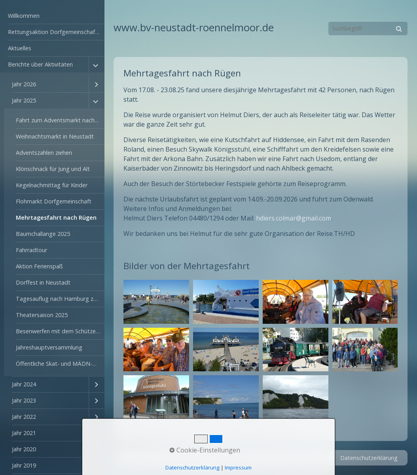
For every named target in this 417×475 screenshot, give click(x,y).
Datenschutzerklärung (369, 458)
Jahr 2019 (24, 465)
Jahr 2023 (24, 400)
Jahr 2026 (24, 84)
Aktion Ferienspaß (39, 266)
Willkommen (24, 15)
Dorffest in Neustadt (43, 282)
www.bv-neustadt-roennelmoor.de (194, 27)
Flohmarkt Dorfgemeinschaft (53, 201)
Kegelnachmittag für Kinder (51, 185)
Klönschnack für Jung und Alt (53, 169)
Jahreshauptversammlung (49, 347)
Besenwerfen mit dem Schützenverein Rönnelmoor (60, 331)
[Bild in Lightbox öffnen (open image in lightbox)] (156, 302)
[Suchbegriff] (368, 28)
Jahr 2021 (24, 433)
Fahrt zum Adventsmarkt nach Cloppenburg (60, 120)
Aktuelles (19, 48)
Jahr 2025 (24, 100)
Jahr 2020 (24, 449)
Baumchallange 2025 (43, 234)
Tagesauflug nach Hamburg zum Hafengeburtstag (60, 298)
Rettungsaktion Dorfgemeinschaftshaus (56, 32)
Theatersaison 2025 (42, 315)
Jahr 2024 (24, 384)
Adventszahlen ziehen (44, 152)
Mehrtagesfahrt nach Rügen (56, 217)
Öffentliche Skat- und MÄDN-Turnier (60, 363)
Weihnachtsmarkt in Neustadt (55, 136)
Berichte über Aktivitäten (40, 64)
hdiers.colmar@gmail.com (293, 218)
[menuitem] (52, 16)
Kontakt (289, 458)
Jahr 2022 (24, 416)
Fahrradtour (31, 250)
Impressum (320, 458)
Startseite (260, 458)
